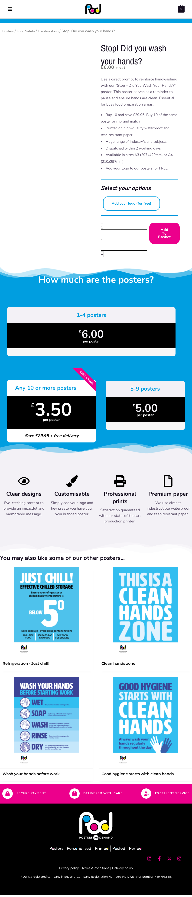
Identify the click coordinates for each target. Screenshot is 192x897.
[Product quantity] (124, 241)
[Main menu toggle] (10, 10)
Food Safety (28, 33)
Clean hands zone (118, 665)
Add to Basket (164, 235)
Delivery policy (122, 870)
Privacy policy (69, 870)
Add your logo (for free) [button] (131, 205)
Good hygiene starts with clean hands (137, 776)
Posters (8, 33)
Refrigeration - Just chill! (26, 665)
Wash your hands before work (31, 776)
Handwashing (52, 33)
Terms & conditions (95, 870)
